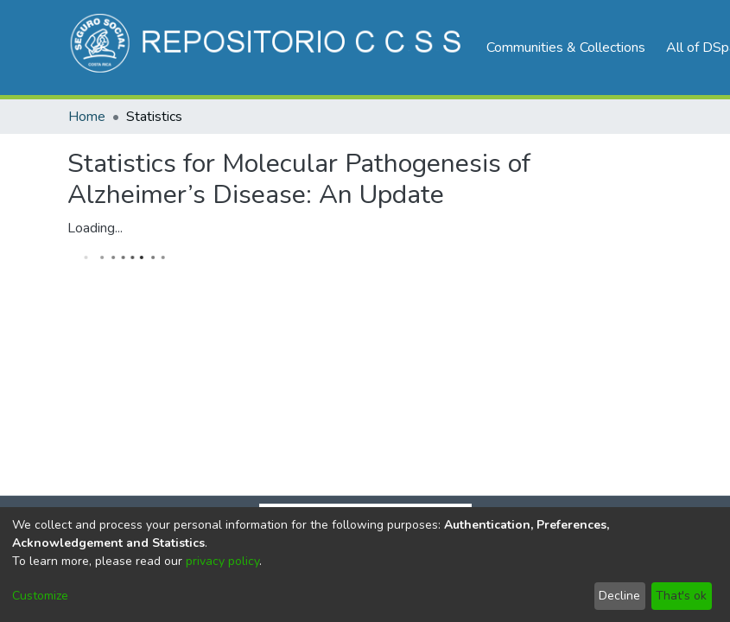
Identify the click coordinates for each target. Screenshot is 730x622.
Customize (40, 595)
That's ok (681, 595)
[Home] (268, 47)
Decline (619, 595)
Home (86, 116)
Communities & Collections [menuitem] (565, 47)
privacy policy (222, 561)
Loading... (95, 228)
